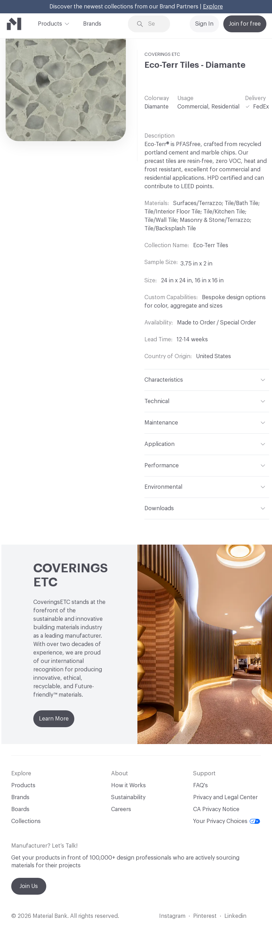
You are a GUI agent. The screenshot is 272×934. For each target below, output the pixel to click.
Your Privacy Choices (226, 821)
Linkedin (235, 916)
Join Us (29, 886)
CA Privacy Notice (216, 809)
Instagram (172, 916)
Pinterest (205, 916)
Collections (26, 821)
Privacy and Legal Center (225, 797)
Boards (20, 809)
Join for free (245, 24)
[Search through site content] (154, 24)
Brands (92, 24)
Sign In (204, 24)
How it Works (128, 785)
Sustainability (128, 797)
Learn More (54, 719)
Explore (213, 6)
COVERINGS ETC (162, 54)
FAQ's (200, 785)
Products (50, 23)
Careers (121, 809)
